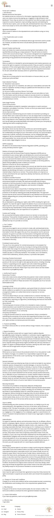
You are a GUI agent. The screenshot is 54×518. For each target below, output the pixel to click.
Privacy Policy (19, 511)
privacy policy (15, 76)
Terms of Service (20, 514)
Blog (4, 514)
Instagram (5, 511)
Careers (18, 509)
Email (4, 509)
